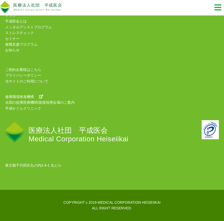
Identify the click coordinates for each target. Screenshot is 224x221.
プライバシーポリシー (23, 75)
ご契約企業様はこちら (23, 70)
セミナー (12, 39)
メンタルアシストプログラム (28, 27)
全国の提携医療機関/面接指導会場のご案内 (40, 102)
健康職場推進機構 (24, 97)
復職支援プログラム (21, 44)
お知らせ (12, 50)
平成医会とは (16, 21)
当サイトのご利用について (26, 81)
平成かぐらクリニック (23, 108)
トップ (10, 15)
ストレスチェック (19, 33)
